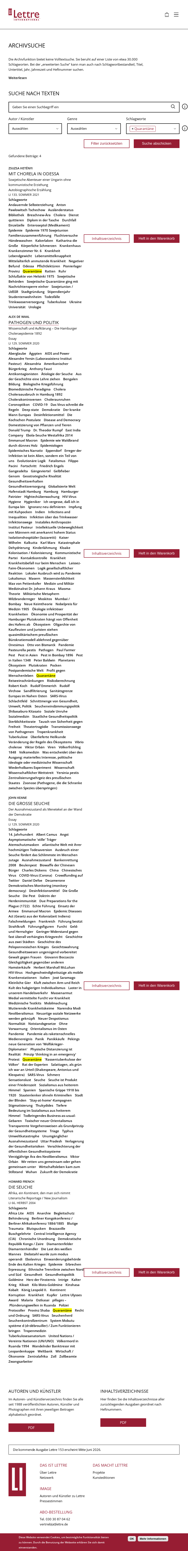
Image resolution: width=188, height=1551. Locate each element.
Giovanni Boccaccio (59, 957)
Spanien (29, 1090)
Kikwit (24, 1285)
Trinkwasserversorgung (26, 302)
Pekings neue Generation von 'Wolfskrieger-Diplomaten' (44, 1044)
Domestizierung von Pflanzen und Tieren (40, 425)
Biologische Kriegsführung (43, 384)
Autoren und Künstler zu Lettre (62, 1496)
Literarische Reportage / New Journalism (38, 1198)
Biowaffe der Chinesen (57, 865)
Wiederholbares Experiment (30, 767)
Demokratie (51, 410)
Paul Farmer (66, 650)
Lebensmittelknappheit (53, 256)
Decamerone (55, 880)
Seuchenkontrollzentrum (28, 1320)
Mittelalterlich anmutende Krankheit (37, 261)
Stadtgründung (32, 291)
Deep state (30, 410)
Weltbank (45, 1351)
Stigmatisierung (21, 1105)
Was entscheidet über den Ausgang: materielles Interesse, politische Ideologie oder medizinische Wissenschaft (46, 757)
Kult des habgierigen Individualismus (37, 988)
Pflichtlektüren (48, 266)
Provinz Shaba (39, 1310)
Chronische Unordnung (37, 1239)
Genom (14, 476)
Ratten (50, 271)
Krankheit (52, 251)
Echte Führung (44, 906)
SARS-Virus (58, 696)
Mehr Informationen (153, 1538)
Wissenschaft (64, 767)
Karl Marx (47, 542)
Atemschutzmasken (24, 844)
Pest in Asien (28, 655)
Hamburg (51, 491)
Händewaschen (20, 240)
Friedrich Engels (52, 466)
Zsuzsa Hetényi (21, 168)
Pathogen (46, 650)
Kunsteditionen (104, 1477)
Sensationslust (20, 1080)
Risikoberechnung (61, 680)
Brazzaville (57, 1228)
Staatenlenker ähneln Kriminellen (45, 1095)
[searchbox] (35, 128)
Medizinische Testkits (25, 1003)
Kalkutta (30, 542)
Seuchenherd (62, 1315)
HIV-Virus (69, 496)
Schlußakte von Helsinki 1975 (31, 276)
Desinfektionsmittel (49, 415)
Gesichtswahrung (65, 947)
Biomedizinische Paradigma (30, 389)
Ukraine (75, 302)
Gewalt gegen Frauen (25, 957)
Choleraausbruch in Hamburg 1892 (36, 394)
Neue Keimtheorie (38, 604)
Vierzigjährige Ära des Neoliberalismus (38, 1156)
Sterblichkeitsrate (22, 721)
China (54, 870)
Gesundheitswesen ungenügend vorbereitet (43, 952)
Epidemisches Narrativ (26, 450)
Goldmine (16, 1279)
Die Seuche (21, 1187)
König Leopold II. (34, 1290)
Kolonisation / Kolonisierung (30, 553)
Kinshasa (73, 1285)
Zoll (53, 1356)
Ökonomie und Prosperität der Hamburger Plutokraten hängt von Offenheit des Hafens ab (43, 619)
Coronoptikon (19, 404)
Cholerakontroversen (25, 399)
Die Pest (29, 896)
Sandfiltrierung (35, 691)
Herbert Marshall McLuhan (54, 967)
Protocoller (17, 1310)
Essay (13, 338)
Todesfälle (52, 297)
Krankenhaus (70, 245)
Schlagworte (136, 119)
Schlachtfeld (18, 701)
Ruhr (62, 271)
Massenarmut (61, 993)
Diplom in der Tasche (43, 220)
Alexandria (32, 363)
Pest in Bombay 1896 (57, 655)
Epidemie (16, 230)
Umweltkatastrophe (24, 1136)
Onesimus (16, 645)
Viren (52, 747)
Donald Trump (19, 430)
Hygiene (15, 502)
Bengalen (70, 379)
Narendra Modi (69, 1008)
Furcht (62, 926)
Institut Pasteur (21, 527)
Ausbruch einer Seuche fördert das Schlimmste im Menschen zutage (44, 855)
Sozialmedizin (19, 716)
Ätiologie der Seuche (57, 374)
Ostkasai (42, 1300)
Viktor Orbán (35, 747)
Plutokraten (38, 665)
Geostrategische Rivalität (42, 476)
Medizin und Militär (59, 583)
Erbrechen (73, 1264)
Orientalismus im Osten (48, 1029)
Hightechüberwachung (41, 496)
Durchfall (69, 220)
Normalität (17, 1023)
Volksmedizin (29, 752)
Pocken (55, 665)
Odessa (28, 266)
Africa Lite (16, 1213)
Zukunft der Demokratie (59, 1172)
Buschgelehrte (20, 1233)
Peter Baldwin (44, 660)
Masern (34, 578)
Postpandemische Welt (26, 670)
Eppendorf (53, 450)
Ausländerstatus (60, 210)
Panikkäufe (56, 1039)
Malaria (27, 1300)
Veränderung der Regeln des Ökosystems (40, 742)
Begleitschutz (64, 1213)
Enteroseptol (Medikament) (48, 225)
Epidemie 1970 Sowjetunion (47, 230)
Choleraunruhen (57, 399)
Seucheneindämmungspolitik (57, 706)
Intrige (63, 1279)
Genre (72, 119)
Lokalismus (17, 578)
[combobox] (35, 128)
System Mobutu (62, 1320)
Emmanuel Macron (23, 440)
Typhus (67, 1131)
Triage (54, 1131)
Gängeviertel (41, 471)
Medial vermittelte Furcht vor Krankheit (39, 998)
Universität (17, 307)
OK (132, 1538)
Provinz (14, 271)
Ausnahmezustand (36, 860)
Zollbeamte (68, 1356)
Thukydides (44, 1105)
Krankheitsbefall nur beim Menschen (37, 563)
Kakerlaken (44, 240)
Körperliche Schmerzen (39, 245)
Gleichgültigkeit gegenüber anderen (36, 962)
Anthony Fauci (41, 369)
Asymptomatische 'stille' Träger (32, 839)
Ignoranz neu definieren (47, 507)
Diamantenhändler (23, 1249)
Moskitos (45, 599)
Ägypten (35, 353)
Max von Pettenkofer (25, 583)
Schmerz (53, 1075)
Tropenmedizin (34, 1331)
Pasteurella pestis (22, 650)
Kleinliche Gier (20, 983)
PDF (31, 1427)
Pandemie (66, 645)
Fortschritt (29, 466)
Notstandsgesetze (42, 1023)
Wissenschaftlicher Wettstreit (31, 772)
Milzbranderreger (22, 599)
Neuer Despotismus (53, 1018)
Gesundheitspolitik (59, 1274)
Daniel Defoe (32, 880)
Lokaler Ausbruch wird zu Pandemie (53, 573)
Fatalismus (57, 461)
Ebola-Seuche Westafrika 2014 (49, 435)
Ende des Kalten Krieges (27, 1264)
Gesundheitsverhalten (26, 481)
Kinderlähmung (45, 548)
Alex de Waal (19, 317)
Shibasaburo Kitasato (25, 711)
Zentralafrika (38, 1356)
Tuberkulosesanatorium (27, 1336)
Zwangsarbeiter (21, 1361)
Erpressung (17, 1269)
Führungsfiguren (41, 926)
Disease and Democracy (62, 420)
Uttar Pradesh (51, 1141)
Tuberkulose (56, 302)
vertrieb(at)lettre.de (54, 1524)
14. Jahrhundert (21, 834)
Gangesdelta (18, 471)
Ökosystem (41, 624)
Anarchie (44, 1213)
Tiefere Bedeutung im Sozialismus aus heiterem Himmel (39, 1110)
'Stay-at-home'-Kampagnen (50, 1100)
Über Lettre (48, 1472)
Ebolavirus (33, 1259)
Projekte (99, 1472)
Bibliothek (16, 215)
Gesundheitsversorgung (27, 486)
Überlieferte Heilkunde (48, 737)
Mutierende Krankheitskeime (31, 1008)
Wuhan (31, 1172)
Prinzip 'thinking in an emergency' (50, 1054)
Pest (12, 655)
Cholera (60, 215)
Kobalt (14, 1290)
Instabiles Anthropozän (53, 522)
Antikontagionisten (23, 374)
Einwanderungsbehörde (62, 1259)
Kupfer (52, 1295)
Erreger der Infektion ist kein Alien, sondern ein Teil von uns (45, 455)
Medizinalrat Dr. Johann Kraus (32, 588)
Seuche (39, 1080)
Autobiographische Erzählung (30, 190)
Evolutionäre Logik (31, 461)
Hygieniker (32, 502)
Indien (40, 512)
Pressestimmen (51, 1501)
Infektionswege (20, 522)
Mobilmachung (55, 1003)
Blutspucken (36, 1228)
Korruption (17, 1295)
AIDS (30, 1213)
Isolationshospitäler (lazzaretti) (32, 537)
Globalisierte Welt (61, 486)
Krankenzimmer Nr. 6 (25, 251)
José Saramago (64, 977)
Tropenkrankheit (50, 732)
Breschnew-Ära (39, 215)
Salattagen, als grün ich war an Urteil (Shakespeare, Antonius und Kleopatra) (45, 1069)
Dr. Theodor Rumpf (48, 430)
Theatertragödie (35, 726)
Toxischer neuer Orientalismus (48, 1121)
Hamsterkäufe (20, 967)
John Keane (18, 798)
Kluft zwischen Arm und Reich (57, 983)
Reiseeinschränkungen (26, 680)
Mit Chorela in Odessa (34, 174)
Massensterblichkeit (58, 578)
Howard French (21, 1181)
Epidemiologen (51, 445)
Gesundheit (33, 1274)
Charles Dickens (34, 870)
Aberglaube (17, 353)
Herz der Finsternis (40, 1279)
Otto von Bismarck (41, 645)
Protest (14, 1059)
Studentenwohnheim (25, 297)
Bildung (14, 384)
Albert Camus (46, 834)
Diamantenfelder (60, 1244)
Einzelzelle (16, 225)
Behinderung (19, 1218)
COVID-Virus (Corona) (35, 875)
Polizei (64, 1305)
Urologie (34, 307)
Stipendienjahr (58, 291)
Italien (45, 977)
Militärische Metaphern (41, 594)
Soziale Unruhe (56, 711)
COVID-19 (40, 404)
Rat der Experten (35, 1064)
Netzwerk (47, 1477)
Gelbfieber (62, 471)
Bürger (14, 870)
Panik (39, 1039)
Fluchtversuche (66, 235)
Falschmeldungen (22, 921)
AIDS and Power (57, 353)
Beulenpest (28, 865)
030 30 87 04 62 (58, 1519)
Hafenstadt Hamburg (25, 491)
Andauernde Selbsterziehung (31, 205)
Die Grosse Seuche (29, 803)
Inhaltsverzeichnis (106, 238)
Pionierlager (72, 266)
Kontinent (58, 1290)
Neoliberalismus (21, 1013)
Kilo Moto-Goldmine (47, 1285)
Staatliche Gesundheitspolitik (55, 716)
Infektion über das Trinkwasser (54, 517)
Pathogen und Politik (34, 322)
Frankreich (47, 921)
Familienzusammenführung (30, 235)
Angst (64, 834)
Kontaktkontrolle (34, 558)
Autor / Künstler (21, 119)
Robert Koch (18, 686)
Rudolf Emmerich (43, 686)
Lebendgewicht (20, 256)
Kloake (65, 548)
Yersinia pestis (68, 772)
